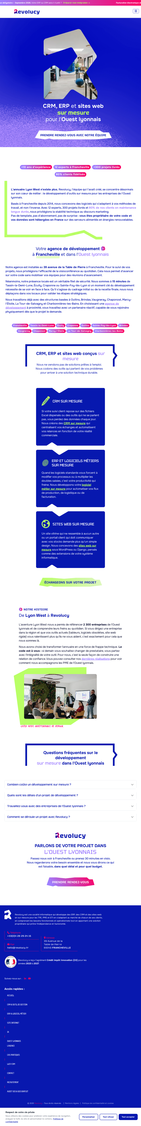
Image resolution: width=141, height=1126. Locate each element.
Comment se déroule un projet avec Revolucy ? (38, 817)
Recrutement (13, 1082)
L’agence (11, 1045)
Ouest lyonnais (14, 1041)
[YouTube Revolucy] (29, 978)
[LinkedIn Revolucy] (25, 978)
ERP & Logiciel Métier (16, 1013)
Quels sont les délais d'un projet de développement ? (42, 795)
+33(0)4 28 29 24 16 (19, 936)
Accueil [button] (10, 995)
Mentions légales (72, 1103)
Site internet (13, 1022)
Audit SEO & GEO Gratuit (17, 1091)
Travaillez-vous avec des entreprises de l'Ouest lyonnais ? (46, 806)
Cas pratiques (13, 1054)
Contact (10, 1073)
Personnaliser (88, 1117)
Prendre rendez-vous (70, 882)
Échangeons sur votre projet (70, 582)
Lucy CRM (11, 1064)
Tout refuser (108, 1117)
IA (8, 1031)
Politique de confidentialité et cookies (98, 1103)
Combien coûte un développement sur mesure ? (39, 784)
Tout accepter (128, 1117)
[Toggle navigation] (136, 11)
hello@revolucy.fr (18, 947)
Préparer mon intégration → (82, 3)
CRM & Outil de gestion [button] (17, 1004)
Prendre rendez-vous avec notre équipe (73, 135)
